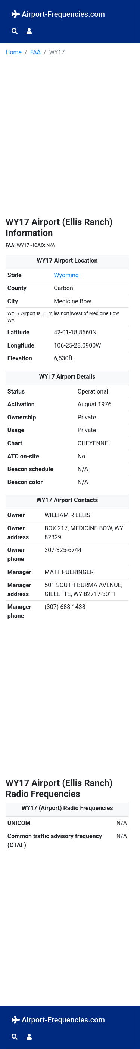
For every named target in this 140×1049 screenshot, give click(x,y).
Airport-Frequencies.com (58, 14)
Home (14, 52)
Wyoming (66, 275)
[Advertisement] (70, 139)
